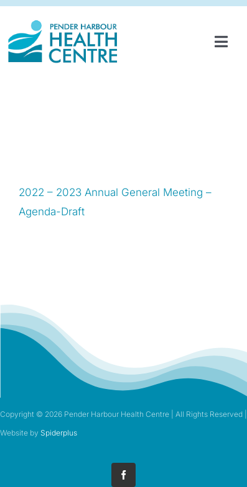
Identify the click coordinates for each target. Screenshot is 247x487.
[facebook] (123, 475)
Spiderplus (58, 432)
